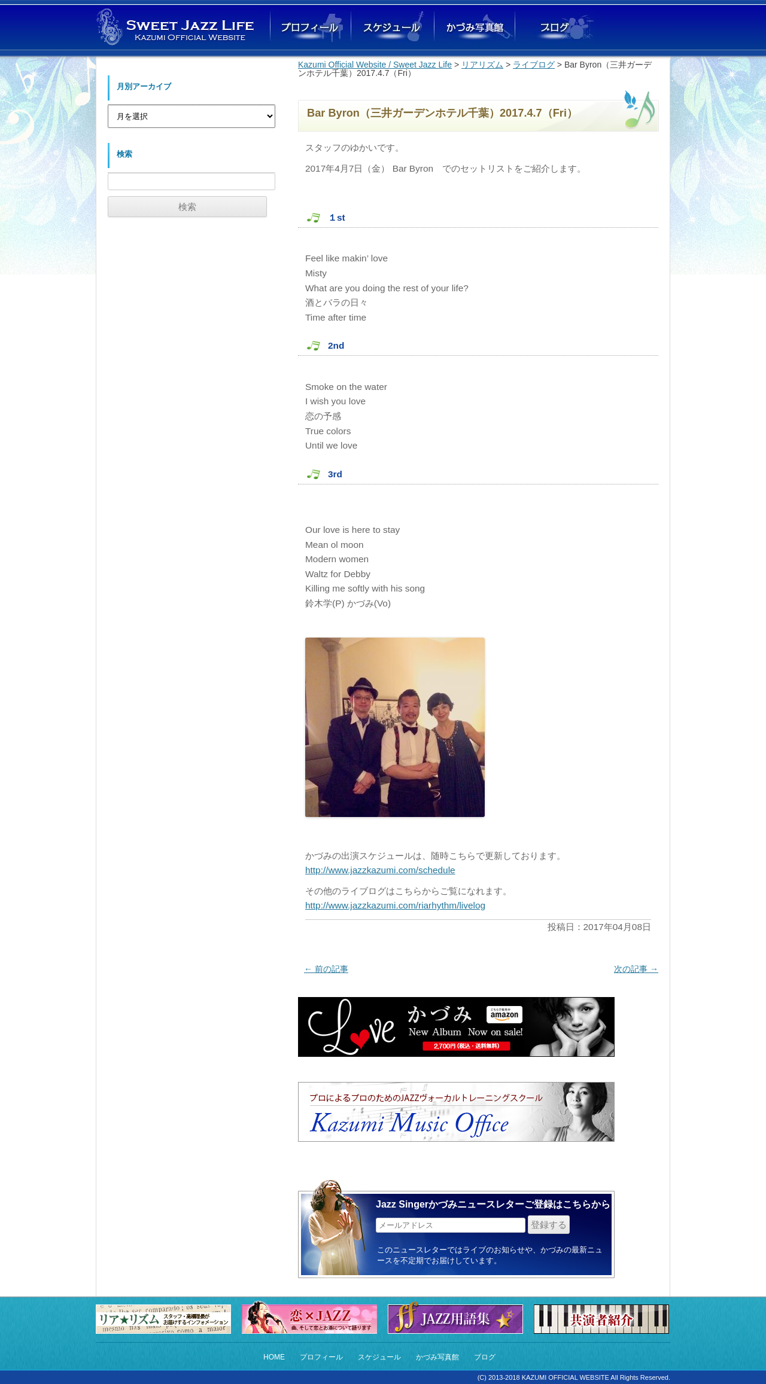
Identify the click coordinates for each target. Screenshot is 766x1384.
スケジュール (379, 1357)
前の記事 (326, 969)
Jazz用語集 (458, 1316)
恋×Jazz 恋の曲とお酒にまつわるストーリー (312, 1316)
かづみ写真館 (472, 27)
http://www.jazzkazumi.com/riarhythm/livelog (395, 905)
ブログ (554, 27)
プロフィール (321, 1357)
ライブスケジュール (391, 27)
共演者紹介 (604, 1319)
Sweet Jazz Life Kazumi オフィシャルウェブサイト (176, 26)
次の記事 (636, 969)
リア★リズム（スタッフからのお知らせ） (166, 1319)
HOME (274, 1357)
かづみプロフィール (310, 27)
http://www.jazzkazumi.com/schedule (380, 870)
